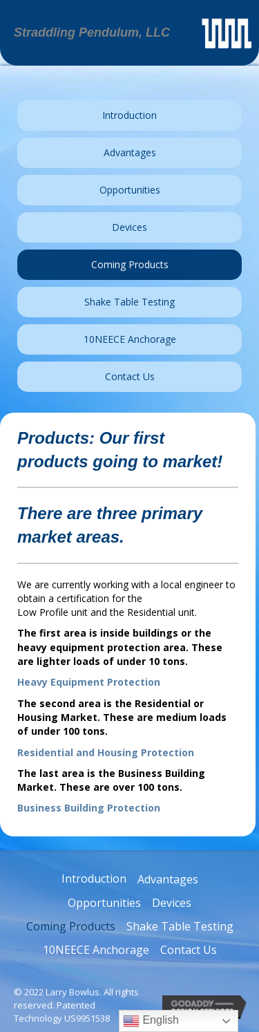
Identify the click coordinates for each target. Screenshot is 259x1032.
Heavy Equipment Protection (88, 681)
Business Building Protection (88, 807)
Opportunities (104, 902)
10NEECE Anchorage (96, 949)
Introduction (93, 878)
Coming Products (70, 926)
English (151, 1021)
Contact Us (188, 949)
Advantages (167, 879)
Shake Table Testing (179, 926)
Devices (171, 902)
